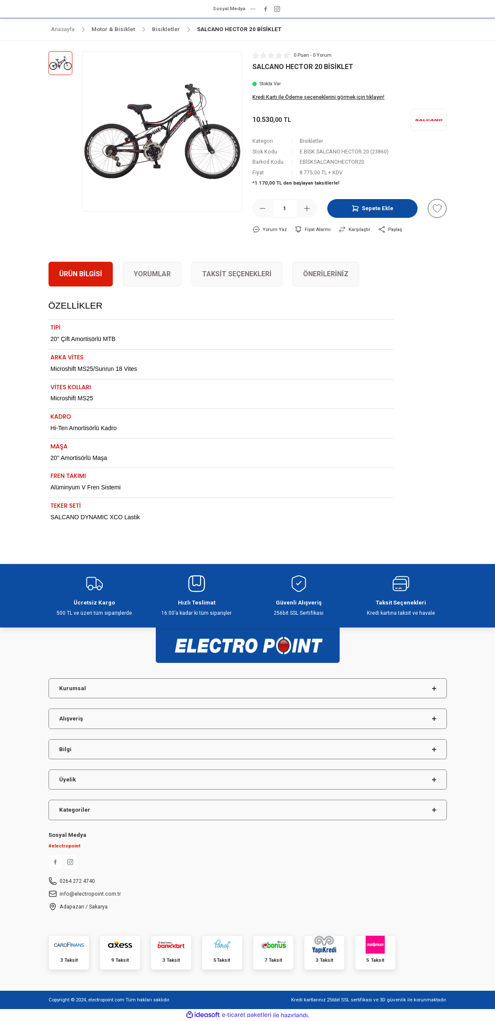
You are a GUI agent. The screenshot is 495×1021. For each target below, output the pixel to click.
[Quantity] (284, 208)
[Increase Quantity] (307, 208)
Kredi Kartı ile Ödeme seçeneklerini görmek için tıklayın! (318, 97)
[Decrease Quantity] (262, 208)
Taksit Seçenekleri (237, 274)
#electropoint (64, 846)
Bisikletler (311, 141)
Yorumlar (152, 274)
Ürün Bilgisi (80, 274)
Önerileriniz (326, 274)
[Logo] (248, 641)
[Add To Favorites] (437, 208)
